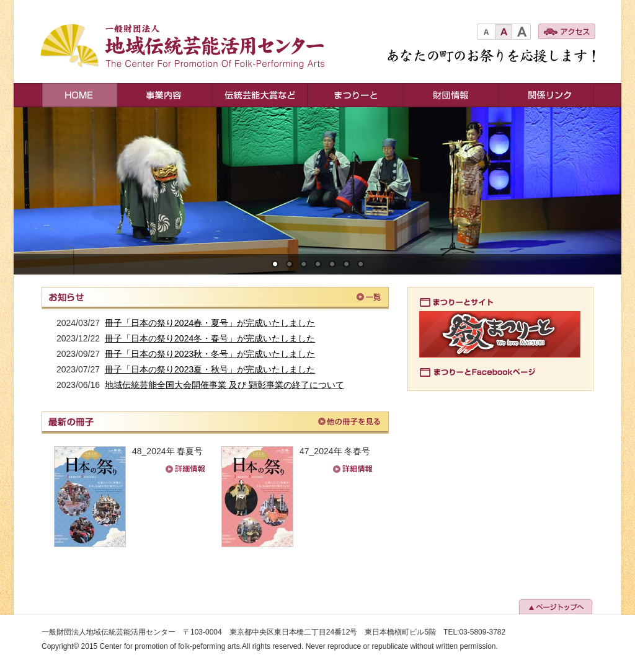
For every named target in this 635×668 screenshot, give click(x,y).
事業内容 (165, 95)
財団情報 (451, 95)
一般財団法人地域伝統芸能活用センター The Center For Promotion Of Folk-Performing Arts (189, 47)
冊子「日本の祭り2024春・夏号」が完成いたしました (210, 323)
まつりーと (355, 95)
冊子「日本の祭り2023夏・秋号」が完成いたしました (210, 369)
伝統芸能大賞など (260, 95)
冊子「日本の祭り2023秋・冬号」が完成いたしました (210, 354)
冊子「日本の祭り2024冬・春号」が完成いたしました (210, 338)
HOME (79, 95)
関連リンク (547, 95)
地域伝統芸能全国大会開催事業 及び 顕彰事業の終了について (224, 385)
